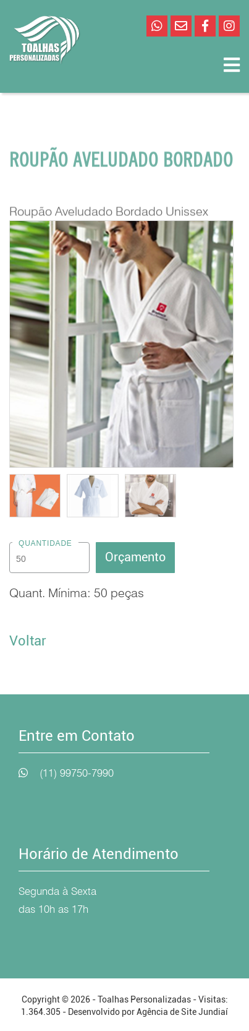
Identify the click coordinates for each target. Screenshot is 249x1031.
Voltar (27, 641)
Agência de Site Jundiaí (182, 1012)
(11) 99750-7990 (77, 773)
